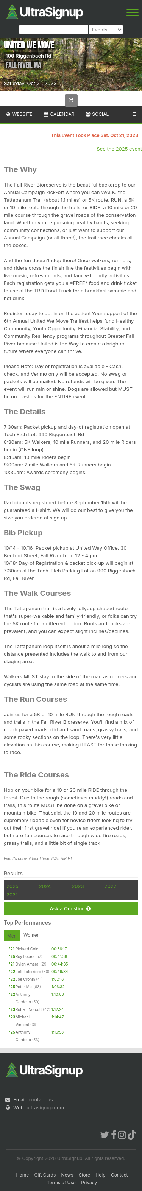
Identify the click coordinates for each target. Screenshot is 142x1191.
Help (100, 1175)
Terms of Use (61, 1182)
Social (97, 114)
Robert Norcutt (29, 1009)
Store (84, 1175)
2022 (111, 886)
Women (31, 935)
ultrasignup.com (45, 1107)
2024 (45, 886)
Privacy (89, 1182)
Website (19, 114)
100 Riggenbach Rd (28, 56)
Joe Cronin (25, 979)
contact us (40, 1099)
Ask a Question (70, 908)
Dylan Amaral (27, 964)
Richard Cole (27, 949)
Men (12, 936)
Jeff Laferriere (28, 971)
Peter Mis (24, 986)
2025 (12, 886)
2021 (11, 894)
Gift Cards (45, 1175)
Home (22, 1175)
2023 (78, 886)
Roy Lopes (25, 956)
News (67, 1175)
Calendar (59, 114)
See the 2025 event (119, 149)
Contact (119, 1175)
